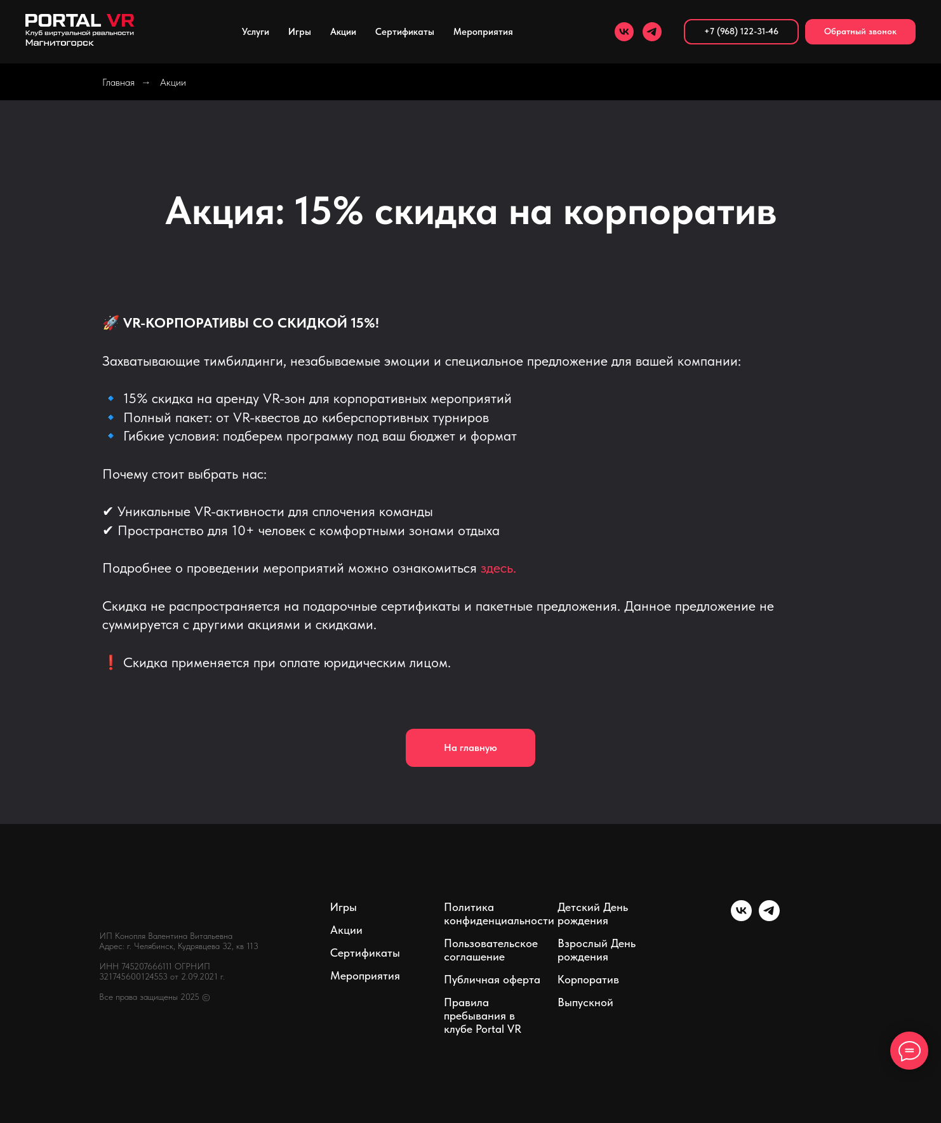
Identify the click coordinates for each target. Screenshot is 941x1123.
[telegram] (652, 31)
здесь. (498, 567)
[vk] (624, 31)
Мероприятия (365, 975)
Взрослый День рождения (596, 949)
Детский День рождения (592, 913)
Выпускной (585, 1002)
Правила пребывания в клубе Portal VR (482, 1015)
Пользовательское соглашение (491, 949)
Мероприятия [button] (483, 31)
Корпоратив (588, 979)
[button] (860, 31)
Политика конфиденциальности (499, 913)
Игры (299, 31)
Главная (118, 82)
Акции (343, 31)
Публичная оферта (492, 979)
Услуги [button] (255, 31)
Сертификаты (404, 31)
